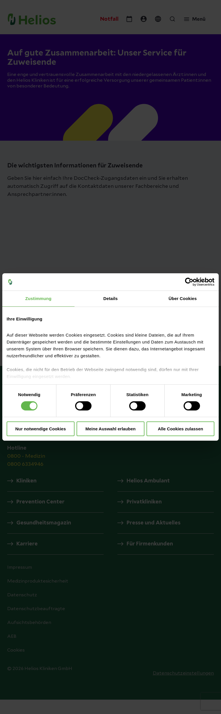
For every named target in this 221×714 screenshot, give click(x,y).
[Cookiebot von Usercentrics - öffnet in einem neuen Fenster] (189, 282)
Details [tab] (110, 298)
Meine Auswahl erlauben (110, 428)
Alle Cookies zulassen (180, 428)
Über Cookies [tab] (183, 298)
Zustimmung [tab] (38, 298)
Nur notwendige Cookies (40, 428)
